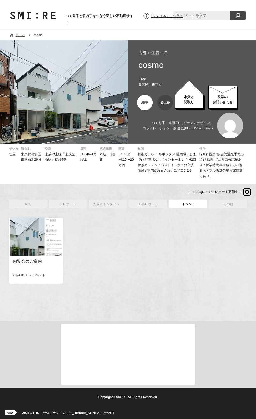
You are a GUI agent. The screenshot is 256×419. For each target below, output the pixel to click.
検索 (238, 15)
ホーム (20, 35)
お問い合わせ (223, 99)
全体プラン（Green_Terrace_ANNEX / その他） (69, 413)
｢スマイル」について (167, 16)
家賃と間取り (189, 99)
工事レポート (148, 204)
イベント (188, 204)
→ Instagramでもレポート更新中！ (215, 192)
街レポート (67, 204)
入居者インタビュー (108, 204)
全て (28, 204)
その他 (228, 204)
